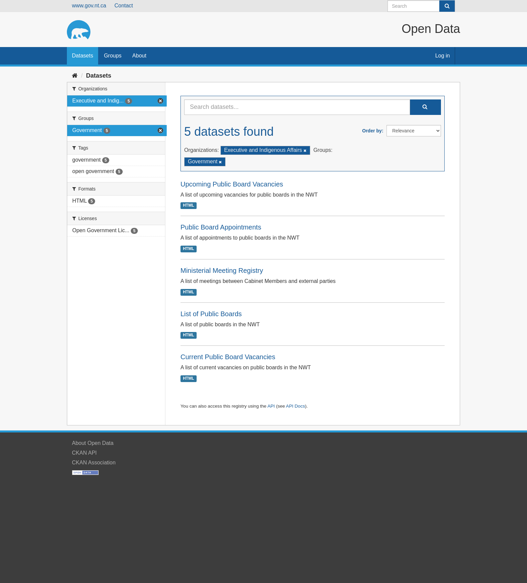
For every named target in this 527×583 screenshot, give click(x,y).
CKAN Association (94, 462)
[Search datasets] (421, 6)
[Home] (75, 75)
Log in (442, 55)
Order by (372, 130)
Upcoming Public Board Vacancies (231, 184)
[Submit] (447, 6)
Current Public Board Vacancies (227, 357)
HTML (188, 205)
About (139, 55)
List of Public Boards (211, 314)
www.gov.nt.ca (89, 5)
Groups (112, 55)
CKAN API (84, 453)
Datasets (82, 55)
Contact (123, 5)
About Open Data (93, 443)
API (271, 406)
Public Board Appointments (220, 227)
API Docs (295, 406)
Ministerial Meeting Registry (221, 270)
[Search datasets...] (297, 107)
